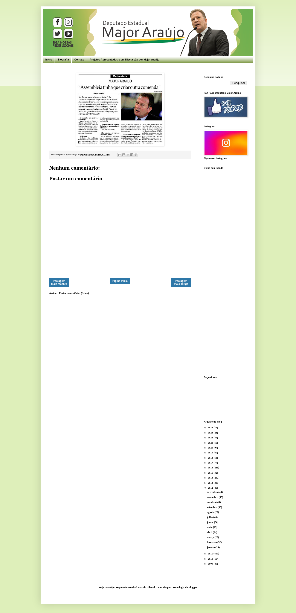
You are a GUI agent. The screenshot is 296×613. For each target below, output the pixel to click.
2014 (211, 477)
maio (210, 527)
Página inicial (120, 280)
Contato (79, 59)
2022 (211, 437)
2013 (211, 482)
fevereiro (212, 542)
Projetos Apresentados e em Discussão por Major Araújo (124, 59)
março (211, 537)
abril (210, 532)
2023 (211, 432)
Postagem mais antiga (181, 282)
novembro (213, 497)
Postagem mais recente (59, 282)
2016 (211, 467)
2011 (211, 553)
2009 (211, 563)
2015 (211, 472)
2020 (211, 447)
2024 (211, 427)
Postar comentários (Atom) (74, 293)
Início (48, 59)
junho (210, 522)
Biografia (63, 59)
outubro (211, 502)
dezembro (212, 492)
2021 (211, 442)
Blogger (192, 587)
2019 (211, 452)
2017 (211, 462)
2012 (211, 487)
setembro (212, 507)
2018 (211, 457)
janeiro (211, 547)
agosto (211, 512)
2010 (211, 558)
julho (210, 517)
